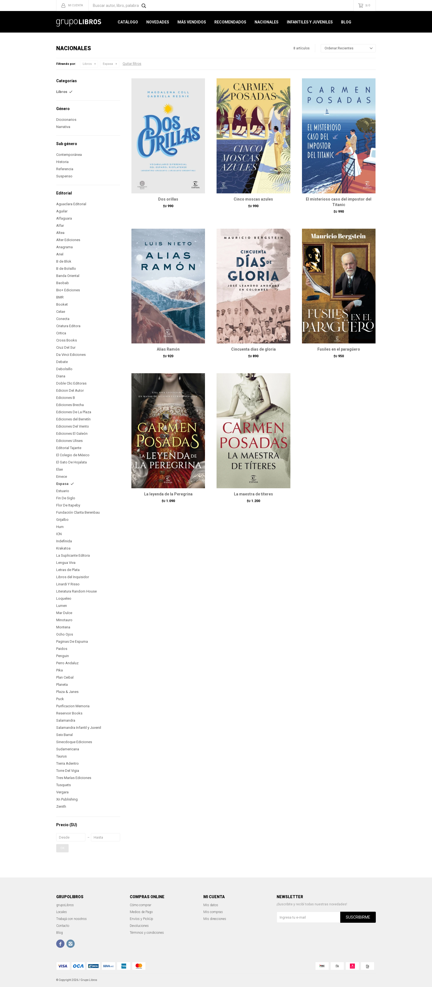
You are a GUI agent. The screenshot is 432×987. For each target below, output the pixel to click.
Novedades (157, 22)
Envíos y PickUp (141, 919)
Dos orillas (168, 199)
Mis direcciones (214, 919)
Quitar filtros (132, 64)
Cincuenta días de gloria (253, 349)
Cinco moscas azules (253, 199)
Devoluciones (139, 926)
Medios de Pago (141, 912)
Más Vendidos (191, 22)
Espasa (108, 64)
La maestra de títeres (253, 494)
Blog (346, 22)
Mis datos (210, 905)
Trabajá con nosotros (71, 919)
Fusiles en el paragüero (338, 349)
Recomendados (230, 22)
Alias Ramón (168, 349)
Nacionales (267, 22)
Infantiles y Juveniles (310, 22)
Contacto (62, 926)
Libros (87, 64)
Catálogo (128, 22)
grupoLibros (65, 905)
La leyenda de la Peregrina (168, 494)
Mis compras (213, 912)
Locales (61, 912)
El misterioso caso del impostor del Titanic (338, 202)
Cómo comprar (140, 905)
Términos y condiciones (147, 933)
